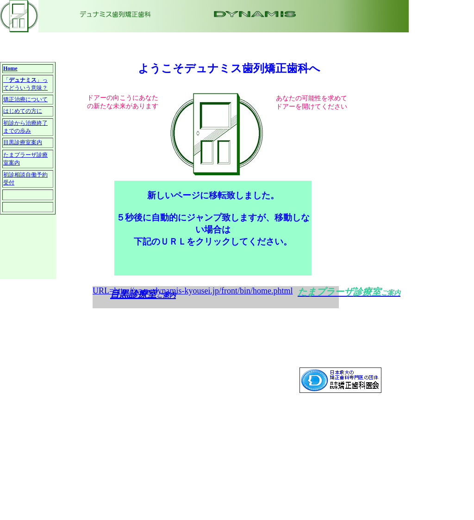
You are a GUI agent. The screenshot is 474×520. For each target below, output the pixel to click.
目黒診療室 (133, 294)
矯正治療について (25, 99)
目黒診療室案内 (22, 142)
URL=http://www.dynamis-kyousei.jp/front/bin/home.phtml (193, 290)
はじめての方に (22, 111)
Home (10, 68)
